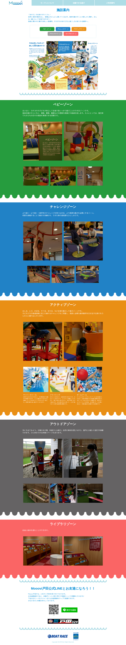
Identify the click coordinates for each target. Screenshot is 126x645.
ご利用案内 (110, 3)
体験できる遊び (79, 3)
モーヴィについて (47, 3)
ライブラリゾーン (72, 34)
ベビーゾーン (45, 29)
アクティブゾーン (80, 29)
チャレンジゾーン (63, 29)
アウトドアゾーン (54, 34)
